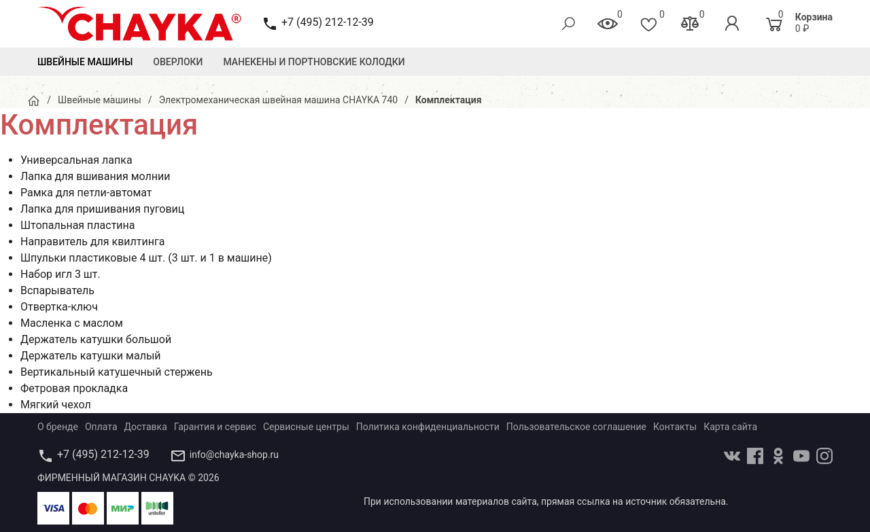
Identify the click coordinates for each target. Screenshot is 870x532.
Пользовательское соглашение (576, 426)
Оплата (101, 426)
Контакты (675, 426)
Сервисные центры (306, 426)
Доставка (145, 426)
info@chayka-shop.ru (234, 454)
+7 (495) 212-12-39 (327, 22)
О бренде (57, 426)
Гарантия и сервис (215, 426)
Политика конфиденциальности (428, 426)
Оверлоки (178, 61)
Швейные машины (85, 61)
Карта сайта (730, 426)
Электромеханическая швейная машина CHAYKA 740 (278, 99)
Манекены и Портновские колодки (314, 61)
